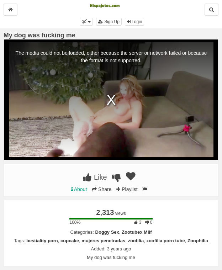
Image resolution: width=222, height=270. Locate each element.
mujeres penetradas (103, 240)
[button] (86, 22)
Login (134, 21)
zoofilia (136, 240)
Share (101, 189)
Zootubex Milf (137, 232)
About (79, 189)
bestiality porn (42, 240)
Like (95, 177)
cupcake (69, 240)
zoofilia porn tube (165, 240)
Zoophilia (197, 240)
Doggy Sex (107, 232)
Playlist (126, 189)
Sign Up (109, 21)
